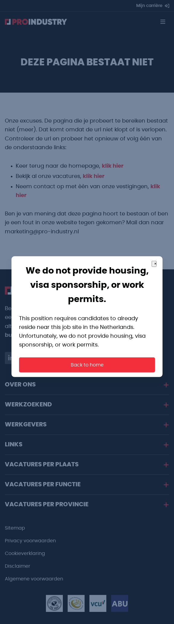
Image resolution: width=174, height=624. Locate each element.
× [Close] (155, 278)
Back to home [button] (87, 379)
